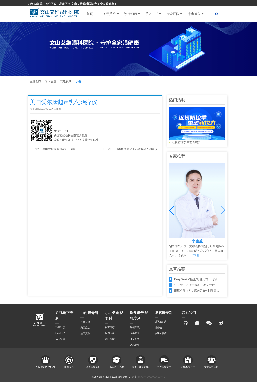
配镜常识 (135, 327)
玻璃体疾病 (161, 333)
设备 (78, 81)
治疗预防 (60, 339)
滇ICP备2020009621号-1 (151, 376)
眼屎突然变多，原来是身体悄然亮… (196, 290)
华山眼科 (56, 108)
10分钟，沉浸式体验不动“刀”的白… (196, 285)
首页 (90, 14)
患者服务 (195, 14)
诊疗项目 (132, 14)
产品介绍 (135, 345)
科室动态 (60, 327)
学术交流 (50, 81)
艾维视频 (65, 81)
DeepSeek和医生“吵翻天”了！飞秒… (197, 279)
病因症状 (60, 333)
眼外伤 (158, 327)
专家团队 (174, 14)
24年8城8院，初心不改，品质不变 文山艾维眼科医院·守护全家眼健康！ (72, 3)
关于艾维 (110, 14)
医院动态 (35, 81)
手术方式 (153, 14)
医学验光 (135, 333)
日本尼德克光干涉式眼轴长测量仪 (136, 149)
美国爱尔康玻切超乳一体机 (59, 149)
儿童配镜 (135, 339)
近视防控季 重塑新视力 (197, 125)
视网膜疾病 (161, 321)
